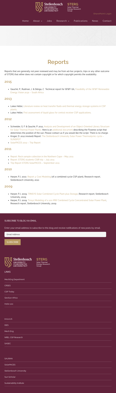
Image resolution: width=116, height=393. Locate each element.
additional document (62, 130)
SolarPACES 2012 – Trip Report (25, 142)
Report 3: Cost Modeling (40, 177)
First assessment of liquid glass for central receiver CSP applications (57, 112)
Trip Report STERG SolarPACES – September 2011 (34, 163)
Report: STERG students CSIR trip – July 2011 (32, 159)
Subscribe (12, 242)
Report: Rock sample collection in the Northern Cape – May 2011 (41, 156)
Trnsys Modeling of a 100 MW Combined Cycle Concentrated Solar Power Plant (67, 200)
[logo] (58, 3)
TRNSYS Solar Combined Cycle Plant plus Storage (53, 194)
